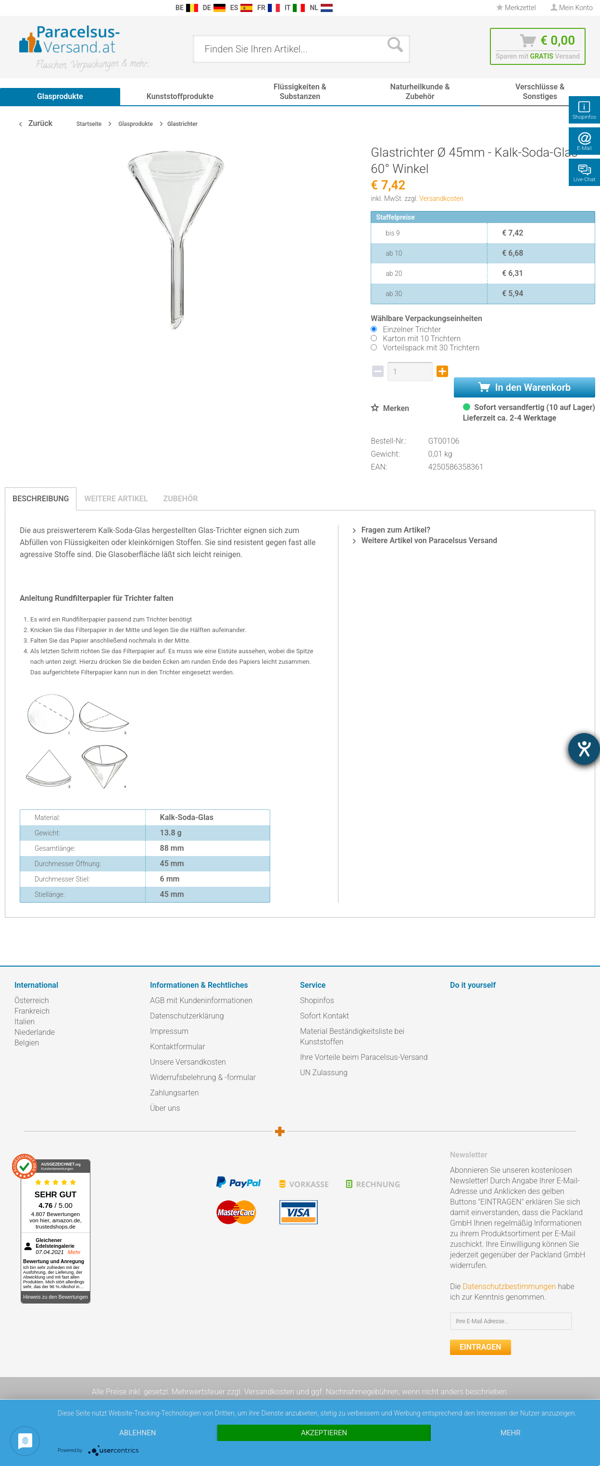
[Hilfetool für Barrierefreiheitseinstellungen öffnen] (584, 749)
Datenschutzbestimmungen (509, 1286)
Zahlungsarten (174, 1092)
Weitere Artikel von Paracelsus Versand (425, 540)
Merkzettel (516, 8)
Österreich (31, 1000)
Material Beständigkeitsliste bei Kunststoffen (352, 1036)
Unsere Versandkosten (188, 1062)
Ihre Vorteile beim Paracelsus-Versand (364, 1057)
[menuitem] (9, 8)
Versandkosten (441, 198)
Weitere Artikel (116, 498)
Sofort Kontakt (324, 1015)
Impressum (169, 1031)
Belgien (26, 1042)
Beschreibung (40, 498)
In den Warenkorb (524, 387)
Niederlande (34, 1032)
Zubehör (180, 498)
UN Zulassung (324, 1072)
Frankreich (32, 1011)
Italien (24, 1021)
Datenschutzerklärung (187, 1015)
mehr (510, 1433)
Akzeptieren (324, 1433)
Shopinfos (317, 1000)
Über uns (165, 1108)
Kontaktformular (177, 1046)
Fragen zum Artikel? (391, 529)
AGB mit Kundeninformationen (201, 1000)
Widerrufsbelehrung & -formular (203, 1077)
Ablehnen (137, 1433)
